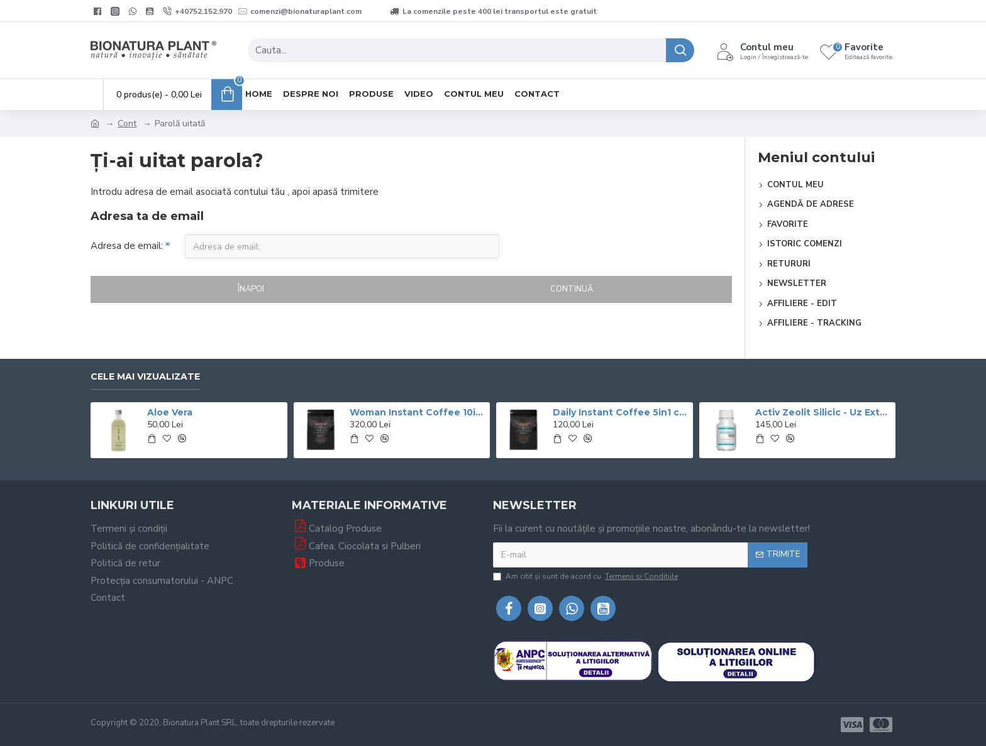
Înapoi (251, 289)
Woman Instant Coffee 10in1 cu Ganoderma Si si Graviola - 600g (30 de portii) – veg (417, 412)
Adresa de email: (127, 245)
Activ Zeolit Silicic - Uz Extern (823, 412)
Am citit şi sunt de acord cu (586, 576)
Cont (127, 123)
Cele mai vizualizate (145, 376)
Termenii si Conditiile (641, 576)
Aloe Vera (169, 412)
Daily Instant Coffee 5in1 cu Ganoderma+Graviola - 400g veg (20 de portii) (621, 412)
